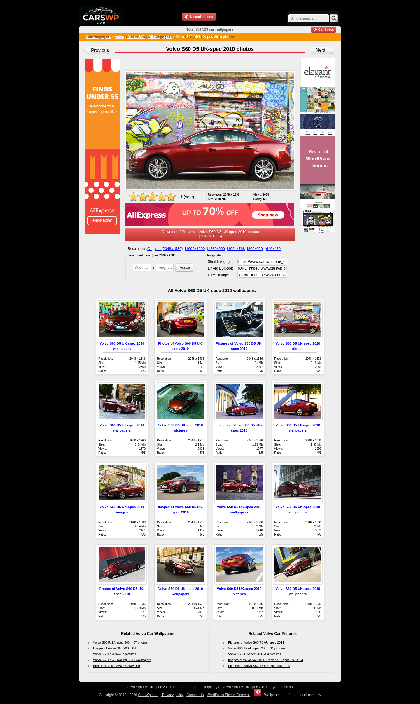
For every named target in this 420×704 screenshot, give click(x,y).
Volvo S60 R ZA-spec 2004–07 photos (120, 642)
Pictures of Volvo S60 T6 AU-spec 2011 (256, 642)
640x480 (273, 248)
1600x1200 (195, 248)
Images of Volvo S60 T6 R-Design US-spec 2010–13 (265, 660)
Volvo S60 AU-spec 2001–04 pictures (254, 654)
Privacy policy (172, 695)
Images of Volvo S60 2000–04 (114, 648)
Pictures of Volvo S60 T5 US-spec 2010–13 (259, 666)
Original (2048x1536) (165, 248)
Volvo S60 (136, 37)
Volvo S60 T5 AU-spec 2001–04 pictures (257, 648)
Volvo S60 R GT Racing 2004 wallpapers (122, 660)
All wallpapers (160, 37)
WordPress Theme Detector (228, 695)
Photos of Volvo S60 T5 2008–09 (116, 666)
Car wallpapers (98, 37)
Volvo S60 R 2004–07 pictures (114, 654)
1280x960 (216, 248)
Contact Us (195, 695)
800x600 (255, 248)
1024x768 (236, 248)
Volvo (119, 37)
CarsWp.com (148, 695)
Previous (100, 50)
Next (321, 50)
